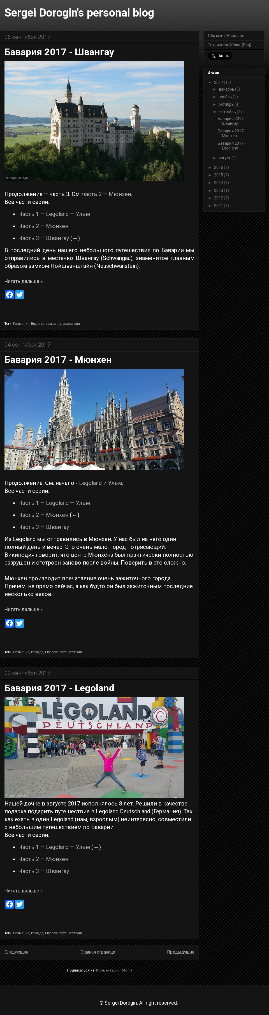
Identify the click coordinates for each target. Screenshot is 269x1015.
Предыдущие (180, 952)
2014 (219, 182)
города (37, 652)
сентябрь (228, 112)
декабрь (227, 89)
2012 (219, 198)
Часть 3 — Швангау (43, 238)
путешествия (68, 323)
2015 (219, 175)
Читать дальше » (23, 281)
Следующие (16, 952)
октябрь (227, 104)
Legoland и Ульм (100, 483)
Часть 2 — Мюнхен (43, 226)
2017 (219, 82)
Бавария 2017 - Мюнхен (58, 359)
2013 (219, 190)
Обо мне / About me (226, 35)
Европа (37, 323)
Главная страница (97, 952)
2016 (219, 167)
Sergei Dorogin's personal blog (79, 12)
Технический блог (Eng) (229, 45)
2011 (219, 205)
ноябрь (226, 97)
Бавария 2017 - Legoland (59, 688)
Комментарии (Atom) (114, 970)
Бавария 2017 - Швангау (59, 51)
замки (50, 323)
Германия (21, 323)
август (225, 158)
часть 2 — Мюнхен (106, 194)
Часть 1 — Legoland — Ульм (54, 214)
